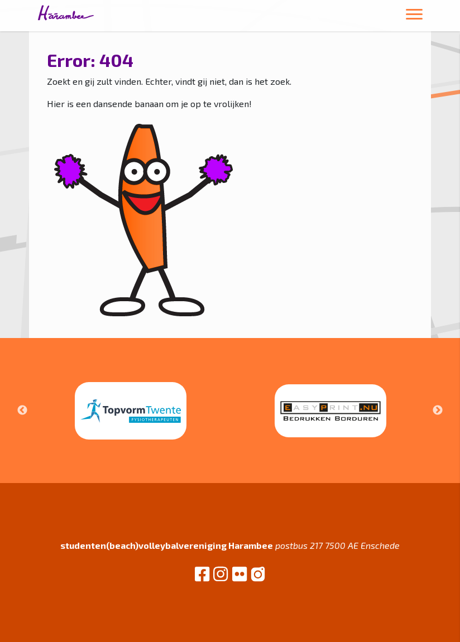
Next (437, 410)
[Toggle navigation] (414, 16)
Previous (22, 410)
